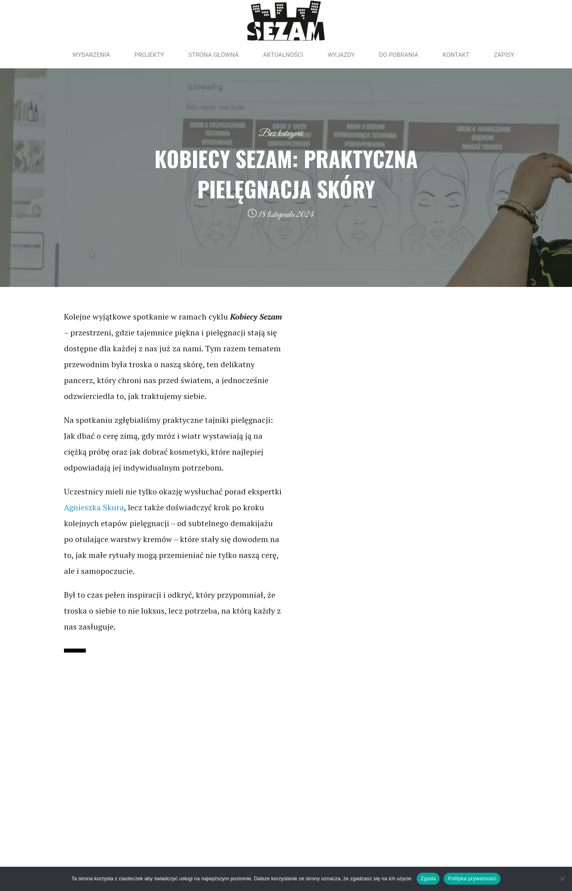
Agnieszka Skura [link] (94, 507)
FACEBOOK (399, 753)
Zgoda (428, 878)
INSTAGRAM (401, 765)
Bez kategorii (281, 133)
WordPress (507, 855)
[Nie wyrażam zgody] (562, 879)
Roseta (469, 855)
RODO (55, 753)
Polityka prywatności (472, 878)
